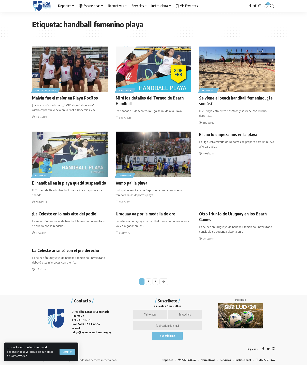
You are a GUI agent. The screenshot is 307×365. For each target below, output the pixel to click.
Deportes (125, 175)
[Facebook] (250, 5)
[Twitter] (254, 5)
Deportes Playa (46, 90)
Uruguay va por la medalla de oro (145, 213)
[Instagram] (259, 5)
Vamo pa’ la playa (131, 182)
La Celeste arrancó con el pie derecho (66, 249)
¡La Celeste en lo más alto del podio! (65, 213)
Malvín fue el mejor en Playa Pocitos (65, 97)
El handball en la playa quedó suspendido (69, 182)
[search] (272, 6)
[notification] (266, 6)
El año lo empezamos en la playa (228, 134)
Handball (125, 90)
